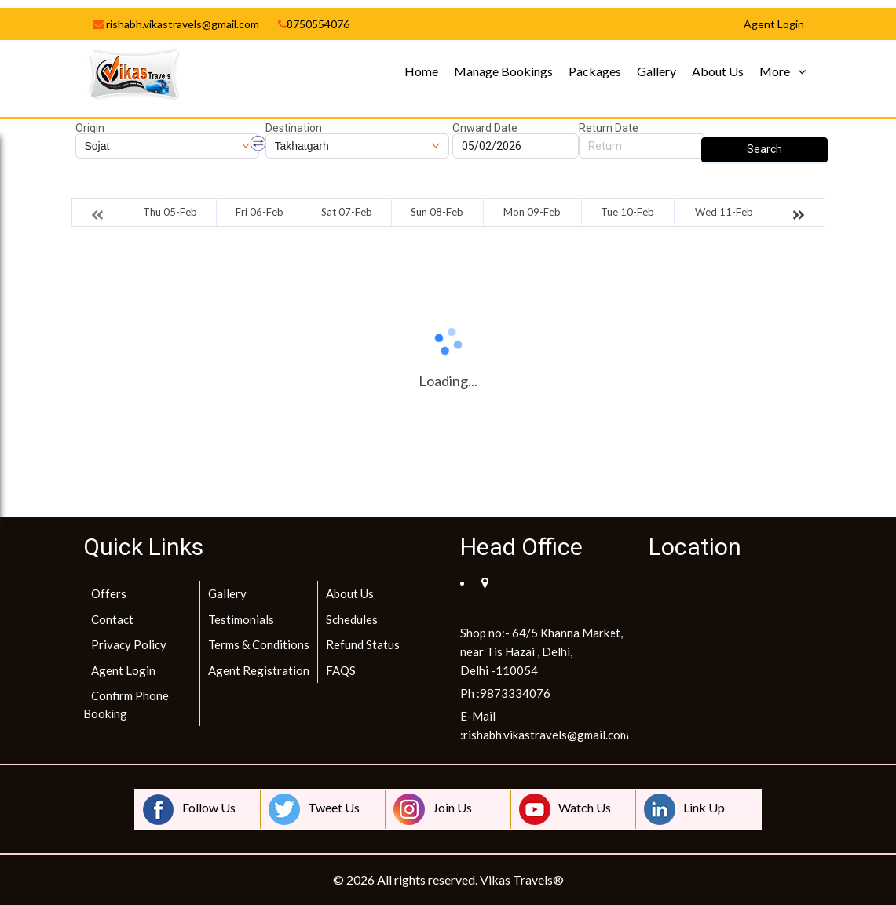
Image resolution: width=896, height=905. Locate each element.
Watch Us (565, 809)
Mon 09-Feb (532, 212)
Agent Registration (258, 670)
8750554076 (313, 24)
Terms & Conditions (258, 644)
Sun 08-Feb (437, 212)
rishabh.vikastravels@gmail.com (176, 24)
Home (421, 71)
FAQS (341, 670)
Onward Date (484, 127)
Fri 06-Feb (259, 212)
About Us (718, 71)
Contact (112, 619)
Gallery (656, 71)
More (774, 71)
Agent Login (123, 670)
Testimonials (241, 619)
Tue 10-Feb (627, 212)
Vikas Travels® (522, 879)
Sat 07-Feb (346, 212)
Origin (89, 127)
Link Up (684, 809)
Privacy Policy (128, 644)
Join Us (432, 809)
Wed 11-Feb (724, 212)
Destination (293, 127)
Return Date (608, 127)
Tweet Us (314, 809)
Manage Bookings (503, 71)
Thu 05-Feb (170, 212)
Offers (108, 593)
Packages (595, 71)
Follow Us (189, 809)
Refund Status (363, 644)
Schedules (352, 619)
